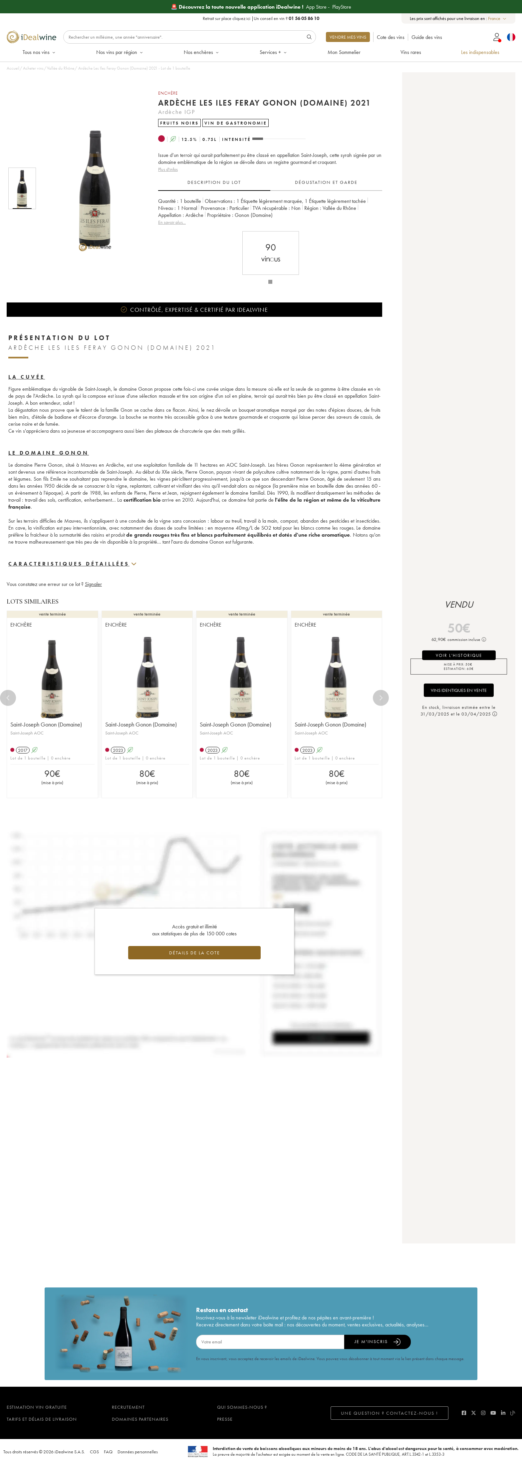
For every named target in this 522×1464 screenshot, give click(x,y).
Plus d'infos (168, 169)
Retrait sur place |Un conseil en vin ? (261, 18)
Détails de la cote (194, 953)
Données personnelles (138, 1452)
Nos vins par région (120, 52)
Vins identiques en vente (459, 690)
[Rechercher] (189, 37)
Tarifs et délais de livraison (42, 1419)
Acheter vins (33, 68)
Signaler (93, 584)
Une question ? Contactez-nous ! (389, 1413)
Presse (225, 1419)
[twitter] (473, 1412)
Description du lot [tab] (214, 182)
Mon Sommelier (344, 52)
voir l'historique (459, 655)
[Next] (381, 698)
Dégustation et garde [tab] (326, 182)
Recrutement (128, 1407)
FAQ (108, 1452)
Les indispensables (480, 52)
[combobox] (497, 18)
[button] (91, 188)
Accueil (13, 68)
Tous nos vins (39, 52)
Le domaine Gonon (48, 452)
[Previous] (8, 698)
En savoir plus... (172, 222)
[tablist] (270, 182)
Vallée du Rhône (60, 68)
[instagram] (483, 1412)
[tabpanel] (270, 212)
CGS (94, 1452)
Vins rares (410, 52)
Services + (274, 52)
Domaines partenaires (140, 1419)
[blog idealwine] (512, 1412)
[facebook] (464, 1412)
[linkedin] (503, 1412)
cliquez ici (241, 18)
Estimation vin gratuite (37, 1407)
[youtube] (493, 1412)
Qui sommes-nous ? (242, 1407)
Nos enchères (202, 52)
